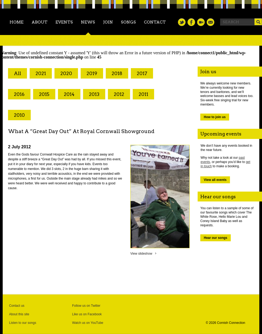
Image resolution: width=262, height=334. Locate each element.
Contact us (16, 306)
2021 (41, 73)
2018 (117, 73)
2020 (66, 73)
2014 (69, 94)
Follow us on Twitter (86, 306)
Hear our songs (215, 238)
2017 (142, 73)
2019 (92, 73)
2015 (44, 94)
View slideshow (141, 253)
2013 (94, 94)
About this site (19, 314)
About (40, 22)
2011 (143, 94)
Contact (155, 22)
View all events (215, 180)
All (17, 73)
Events (64, 22)
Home (17, 22)
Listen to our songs (22, 323)
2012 (119, 94)
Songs (128, 22)
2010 (19, 115)
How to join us (215, 117)
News (88, 22)
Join (108, 22)
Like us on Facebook (87, 314)
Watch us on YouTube (87, 323)
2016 (19, 94)
